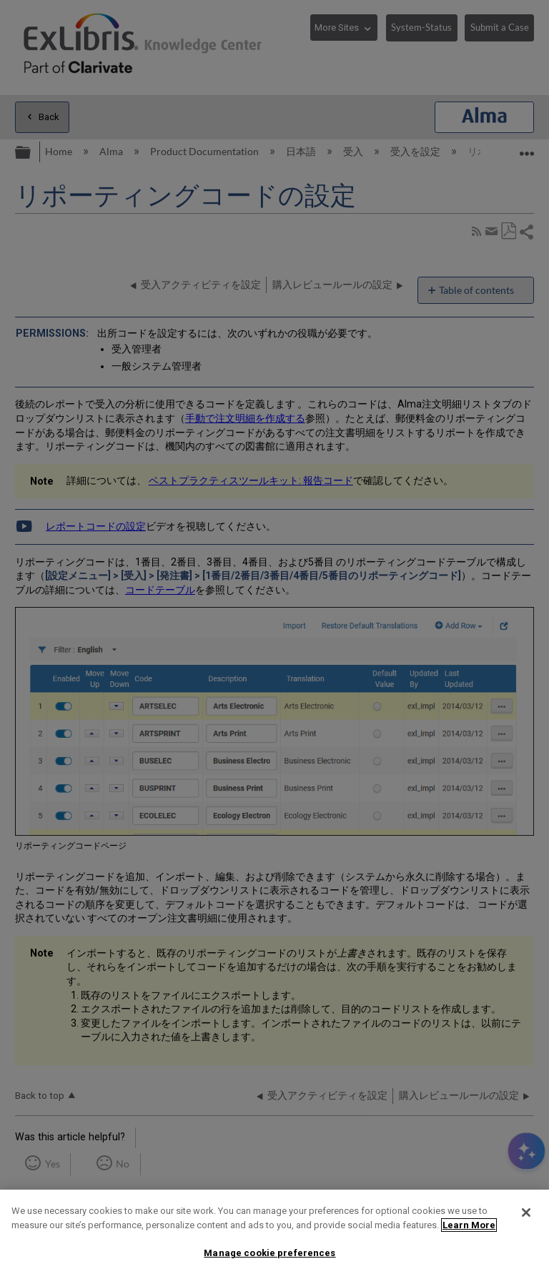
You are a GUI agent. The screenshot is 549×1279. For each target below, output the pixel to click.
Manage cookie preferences (269, 1253)
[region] (274, 1234)
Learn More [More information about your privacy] (468, 1225)
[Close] (526, 1212)
